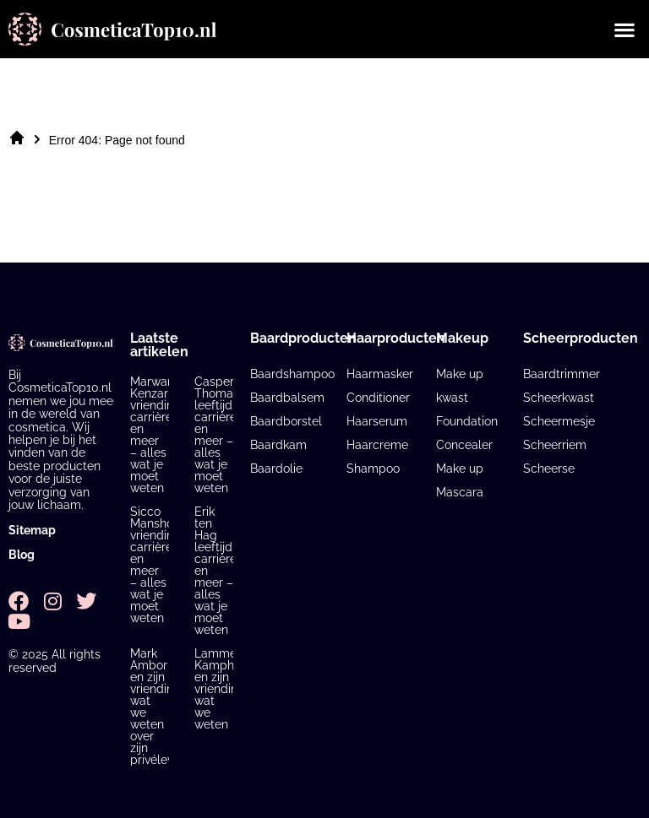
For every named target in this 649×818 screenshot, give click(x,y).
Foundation (467, 421)
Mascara (459, 492)
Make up (459, 468)
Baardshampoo (292, 374)
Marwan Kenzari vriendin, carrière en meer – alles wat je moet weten (153, 435)
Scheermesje (559, 421)
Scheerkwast (558, 397)
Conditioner (378, 397)
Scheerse (549, 468)
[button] (624, 29)
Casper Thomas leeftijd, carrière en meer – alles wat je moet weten (216, 435)
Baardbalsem (287, 397)
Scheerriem (554, 445)
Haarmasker (379, 374)
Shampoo (373, 468)
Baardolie (276, 468)
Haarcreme (377, 445)
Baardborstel (286, 421)
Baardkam (278, 445)
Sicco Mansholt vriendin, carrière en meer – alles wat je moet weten (155, 565)
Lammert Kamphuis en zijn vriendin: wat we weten (221, 689)
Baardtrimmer (561, 374)
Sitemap (32, 530)
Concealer (464, 445)
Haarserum (376, 421)
